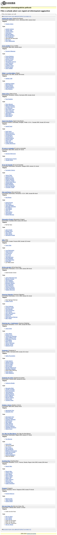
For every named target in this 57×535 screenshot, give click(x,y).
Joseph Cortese (9, 29)
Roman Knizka (9, 363)
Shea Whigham (9, 285)
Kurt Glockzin (8, 108)
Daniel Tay (8, 315)
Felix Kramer (8, 366)
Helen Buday (8, 234)
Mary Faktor (8, 318)
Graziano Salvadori (10, 419)
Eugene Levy (8, 335)
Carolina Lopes (9, 400)
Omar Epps (8, 33)
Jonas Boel (8, 444)
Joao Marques (9, 392)
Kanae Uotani (9, 501)
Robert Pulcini (9, 301)
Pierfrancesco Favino (11, 158)
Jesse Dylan (8, 328)
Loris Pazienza (9, 63)
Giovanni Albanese (10, 51)
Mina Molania (8, 89)
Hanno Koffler (9, 365)
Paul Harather (9, 99)
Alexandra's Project (7, 219)
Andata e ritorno (6, 405)
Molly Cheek (8, 341)
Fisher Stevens (9, 479)
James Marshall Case (11, 277)
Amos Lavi (8, 254)
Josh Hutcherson (9, 310)
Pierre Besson (9, 104)
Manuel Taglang (9, 397)
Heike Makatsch (9, 373)
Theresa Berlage (9, 112)
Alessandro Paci (9, 410)
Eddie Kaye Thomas (10, 339)
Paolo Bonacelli (9, 57)
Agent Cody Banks (7, 121)
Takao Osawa (9, 500)
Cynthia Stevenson (10, 143)
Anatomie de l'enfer (7, 377)
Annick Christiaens (10, 455)
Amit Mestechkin (9, 259)
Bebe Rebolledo (9, 184)
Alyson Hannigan (9, 343)
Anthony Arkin (9, 472)
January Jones (9, 344)
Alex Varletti (8, 422)
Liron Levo (8, 255)
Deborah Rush (9, 345)
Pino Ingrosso (9, 60)
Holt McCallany (9, 34)
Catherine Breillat (10, 383)
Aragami (4, 488)
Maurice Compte (9, 279)
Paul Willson (8, 208)
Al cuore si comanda (8, 148)
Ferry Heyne (8, 519)
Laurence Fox (9, 176)
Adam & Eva (5, 93)
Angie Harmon (9, 142)
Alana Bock (8, 113)
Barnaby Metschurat (10, 367)
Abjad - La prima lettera (8, 73)
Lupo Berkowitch (9, 250)
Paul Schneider (9, 284)
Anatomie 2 (5, 350)
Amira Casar (8, 399)
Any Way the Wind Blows (9, 433)
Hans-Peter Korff (9, 109)
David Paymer (9, 202)
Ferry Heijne (8, 518)
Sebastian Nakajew (10, 369)
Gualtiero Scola (9, 65)
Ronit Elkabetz (9, 258)
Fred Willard (8, 340)
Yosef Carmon (9, 251)
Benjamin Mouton (10, 283)
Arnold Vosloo (9, 139)
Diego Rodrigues (9, 395)
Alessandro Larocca (10, 61)
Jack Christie (8, 230)
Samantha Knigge (10, 235)
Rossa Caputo (9, 67)
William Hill (8, 478)
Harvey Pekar (9, 314)
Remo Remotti (9, 418)
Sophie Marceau (9, 214)
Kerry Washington (10, 41)
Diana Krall (8, 480)
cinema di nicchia (31, 533)
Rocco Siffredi (9, 396)
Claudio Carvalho (10, 389)
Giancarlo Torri (9, 411)
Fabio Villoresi (9, 423)
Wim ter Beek (9, 516)
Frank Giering (9, 361)
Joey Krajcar (8, 311)
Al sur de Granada (7, 165)
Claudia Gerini (9, 160)
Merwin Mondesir (9, 35)
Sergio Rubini (9, 64)
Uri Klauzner (8, 253)
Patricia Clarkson (9, 287)
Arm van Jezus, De (7, 506)
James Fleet (8, 175)
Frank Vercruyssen (10, 452)
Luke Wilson (8, 209)
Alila (3, 240)
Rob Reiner (8, 197)
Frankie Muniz (9, 136)
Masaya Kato (8, 498)
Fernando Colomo (10, 170)
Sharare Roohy (9, 86)
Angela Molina (9, 183)
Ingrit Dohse (8, 116)
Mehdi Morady (9, 85)
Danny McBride (9, 281)
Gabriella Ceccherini (10, 427)
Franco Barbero (9, 56)
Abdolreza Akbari (9, 83)
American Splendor (7, 294)
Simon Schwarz (9, 111)
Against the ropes (7, 18)
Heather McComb (10, 289)
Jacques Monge (9, 393)
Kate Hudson (8, 212)
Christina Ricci (9, 482)
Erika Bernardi (9, 425)
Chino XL (7, 210)
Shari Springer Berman (11, 317)
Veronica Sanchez (10, 186)
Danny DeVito (9, 475)
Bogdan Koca (9, 231)
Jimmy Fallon (8, 476)
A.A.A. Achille (6, 46)
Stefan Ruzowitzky (10, 356)
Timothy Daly (8, 30)
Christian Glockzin (10, 107)
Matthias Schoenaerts (11, 450)
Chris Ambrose (9, 306)
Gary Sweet (8, 232)
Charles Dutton (9, 24)
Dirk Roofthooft (9, 449)
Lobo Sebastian (9, 205)
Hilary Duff (8, 141)
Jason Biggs (8, 333)
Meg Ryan (8, 39)
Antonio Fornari (9, 59)
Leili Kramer (8, 213)
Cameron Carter (9, 307)
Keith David (8, 131)
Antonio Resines (9, 179)
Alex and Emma (6, 192)
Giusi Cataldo (9, 68)
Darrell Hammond (10, 134)
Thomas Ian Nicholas (11, 336)
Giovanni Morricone (10, 153)
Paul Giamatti (9, 309)
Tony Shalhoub (9, 37)
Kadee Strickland (9, 483)
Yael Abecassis (9, 257)
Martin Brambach (9, 105)
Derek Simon (8, 421)
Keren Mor (8, 261)
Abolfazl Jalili (8, 78)
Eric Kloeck (8, 446)
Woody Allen (8, 466)
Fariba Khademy (9, 87)
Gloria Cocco (8, 429)
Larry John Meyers (10, 313)
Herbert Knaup (9, 362)
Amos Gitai (8, 245)
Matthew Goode (9, 178)
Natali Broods (9, 453)
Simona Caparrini (10, 426)
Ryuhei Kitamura (9, 493)
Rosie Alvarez (9, 371)
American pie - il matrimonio (10, 323)
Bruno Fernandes (10, 391)
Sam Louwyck (9, 448)
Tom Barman (8, 439)
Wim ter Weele (9, 524)
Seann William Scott (10, 337)
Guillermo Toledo (9, 180)
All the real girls (6, 267)
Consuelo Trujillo (9, 187)
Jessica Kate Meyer (10, 182)
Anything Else (6, 461)
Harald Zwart (8, 126)
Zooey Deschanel (10, 288)
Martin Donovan (9, 132)
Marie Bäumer (9, 115)
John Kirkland (9, 280)
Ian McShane (8, 135)
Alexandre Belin (9, 388)
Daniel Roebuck (9, 138)
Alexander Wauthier (10, 206)
